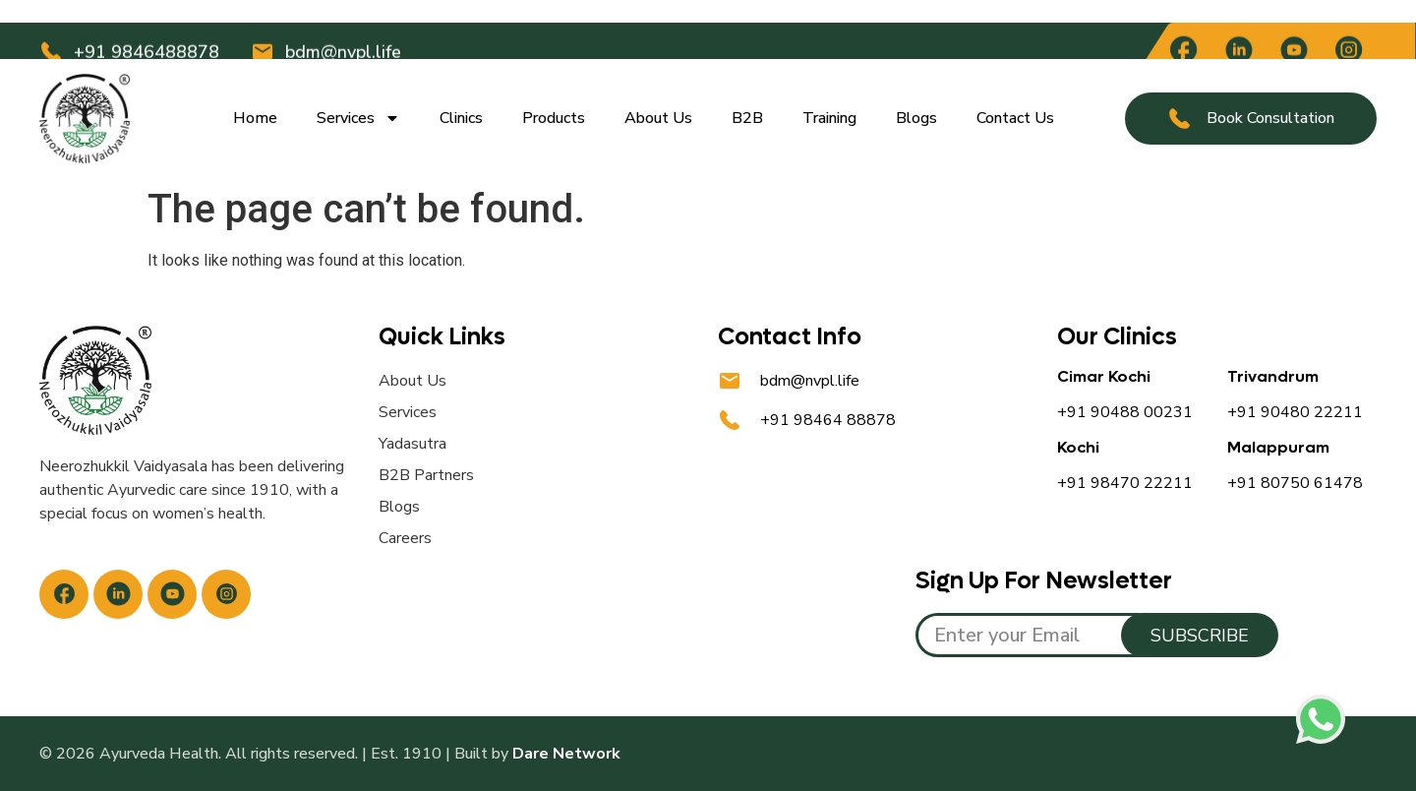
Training (829, 118)
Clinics (461, 118)
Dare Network (566, 753)
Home (255, 118)
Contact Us (1015, 118)
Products (553, 118)
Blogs (916, 118)
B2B (747, 118)
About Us (658, 118)
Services (358, 118)
